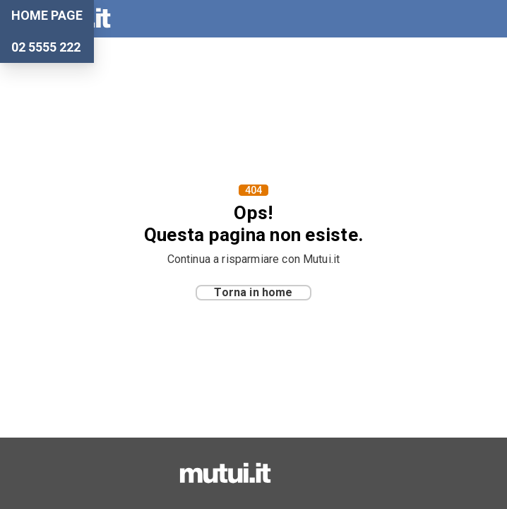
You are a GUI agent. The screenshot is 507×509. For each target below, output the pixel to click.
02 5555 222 (45, 47)
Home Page (47, 15)
